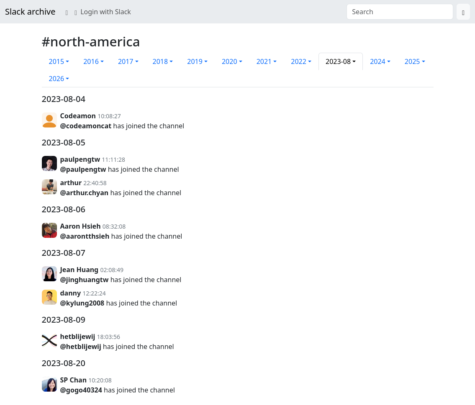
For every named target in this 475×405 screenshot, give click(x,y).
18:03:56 (108, 337)
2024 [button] (377, 61)
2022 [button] (298, 61)
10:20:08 (100, 380)
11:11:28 (113, 159)
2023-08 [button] (338, 61)
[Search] (463, 12)
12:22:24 (94, 293)
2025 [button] (412, 61)
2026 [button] (56, 78)
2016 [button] (91, 61)
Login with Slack (102, 11)
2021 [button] (264, 61)
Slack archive (30, 11)
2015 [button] (56, 61)
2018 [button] (160, 61)
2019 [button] (195, 61)
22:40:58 (95, 183)
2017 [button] (126, 61)
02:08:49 (111, 270)
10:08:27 (109, 116)
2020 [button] (229, 61)
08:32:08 (114, 226)
